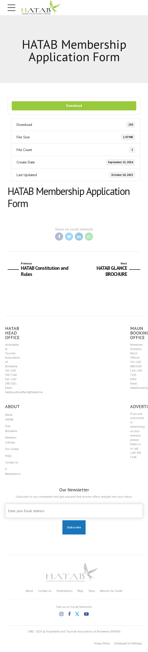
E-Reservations (13, 473)
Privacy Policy (97, 646)
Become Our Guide (113, 593)
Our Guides (12, 450)
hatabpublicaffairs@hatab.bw (24, 392)
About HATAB (9, 417)
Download (74, 105)
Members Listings (11, 441)
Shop (91, 593)
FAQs (8, 457)
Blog (79, 593)
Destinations (63, 593)
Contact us (12, 464)
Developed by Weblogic (126, 646)
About (26, 593)
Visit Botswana (11, 429)
